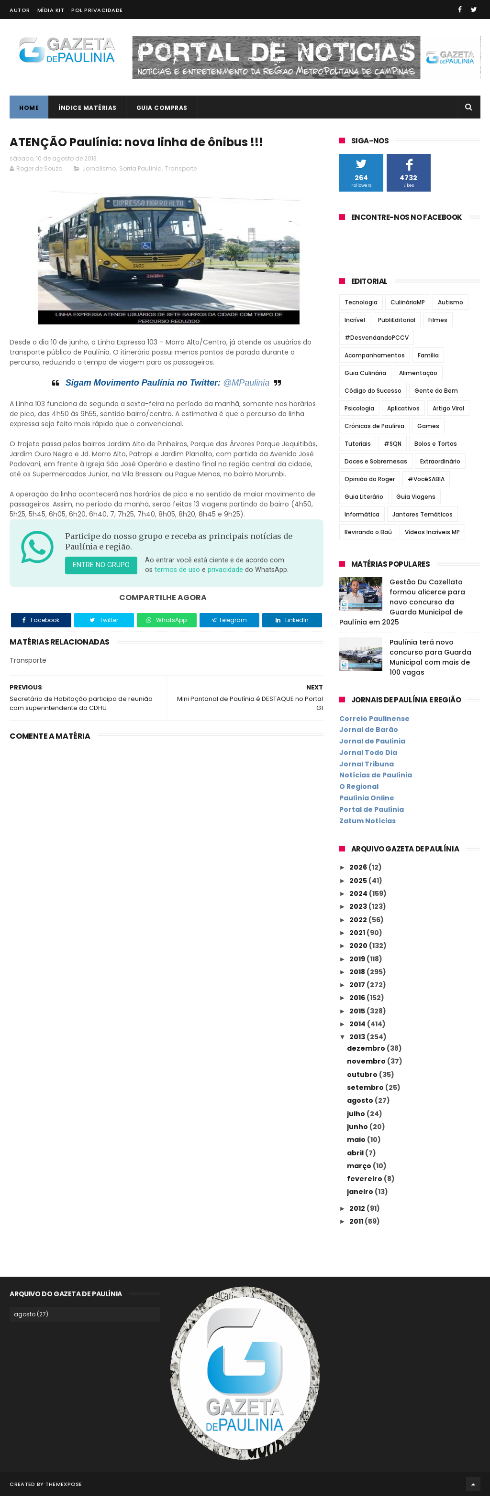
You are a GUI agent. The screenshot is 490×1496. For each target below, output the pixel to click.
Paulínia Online (366, 798)
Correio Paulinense (374, 718)
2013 (358, 1037)
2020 (359, 945)
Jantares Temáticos (422, 514)
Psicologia (359, 408)
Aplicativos (403, 408)
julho (357, 1114)
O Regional (359, 786)
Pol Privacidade (97, 10)
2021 (358, 932)
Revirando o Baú (368, 532)
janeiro (361, 1191)
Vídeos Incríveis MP (432, 532)
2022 (358, 920)
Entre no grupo (101, 565)
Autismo (450, 302)
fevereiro (365, 1179)
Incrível (355, 320)
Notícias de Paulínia (375, 775)
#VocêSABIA (426, 479)
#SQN (392, 444)
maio (357, 1139)
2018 (358, 972)
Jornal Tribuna (366, 764)
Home (29, 108)
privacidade (225, 570)
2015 (358, 1011)
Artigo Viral (448, 408)
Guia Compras (162, 108)
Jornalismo (99, 168)
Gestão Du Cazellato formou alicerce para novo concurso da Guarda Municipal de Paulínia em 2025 (402, 602)
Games (428, 426)
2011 (357, 1221)
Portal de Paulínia (371, 809)
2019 (358, 959)
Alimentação (418, 373)
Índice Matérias (87, 108)
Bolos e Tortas (435, 444)
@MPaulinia (246, 382)
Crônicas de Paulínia (374, 426)
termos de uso (177, 570)
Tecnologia (361, 302)
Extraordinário (440, 461)
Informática (362, 514)
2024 (359, 893)
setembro (366, 1087)
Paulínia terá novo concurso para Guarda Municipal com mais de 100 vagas (430, 657)
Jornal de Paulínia (372, 741)
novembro (367, 1061)
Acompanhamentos (375, 355)
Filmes (437, 320)
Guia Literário (364, 497)
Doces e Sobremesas (376, 461)
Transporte (181, 168)
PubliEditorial (396, 320)
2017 (358, 985)
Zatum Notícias (367, 821)
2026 (358, 867)
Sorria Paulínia (140, 168)
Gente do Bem (436, 391)
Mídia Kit (51, 10)
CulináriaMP (407, 302)
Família (428, 355)
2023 (358, 906)
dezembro (367, 1048)
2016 (358, 997)
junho (358, 1126)
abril (356, 1153)
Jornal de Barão (368, 729)
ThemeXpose (63, 1484)
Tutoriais (358, 444)
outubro (363, 1074)
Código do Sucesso (373, 391)
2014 (358, 1024)
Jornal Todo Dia (368, 752)
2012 (358, 1208)
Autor (20, 10)
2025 (358, 880)
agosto (361, 1100)
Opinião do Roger (370, 479)
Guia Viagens (415, 497)
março (360, 1166)
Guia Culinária (365, 373)
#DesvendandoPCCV (377, 338)
